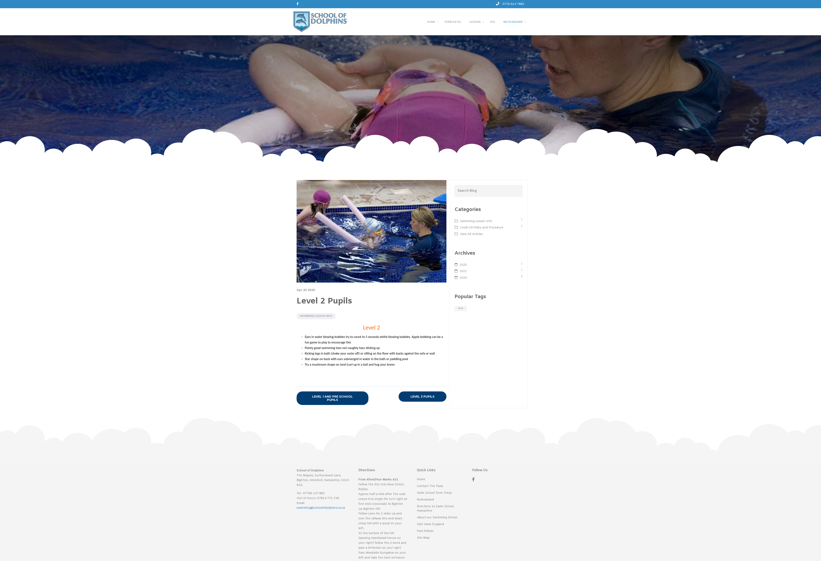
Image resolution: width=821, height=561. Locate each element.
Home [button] (430, 22)
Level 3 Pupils (422, 396)
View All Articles (471, 234)
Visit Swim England (430, 526)
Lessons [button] (474, 22)
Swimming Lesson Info (316, 316)
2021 (463, 271)
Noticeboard (425, 500)
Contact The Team (430, 486)
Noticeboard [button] (513, 22)
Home (421, 479)
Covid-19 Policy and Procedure (481, 228)
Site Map (423, 539)
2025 (463, 265)
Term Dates (452, 22)
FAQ (492, 22)
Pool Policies (425, 532)
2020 (463, 278)
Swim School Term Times (434, 493)
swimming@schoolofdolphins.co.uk (321, 508)
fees (460, 308)
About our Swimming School (437, 519)
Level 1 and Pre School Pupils (332, 398)
